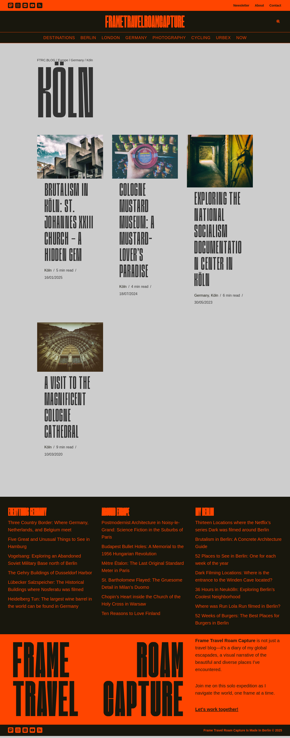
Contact (275, 5)
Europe (63, 60)
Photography (169, 37)
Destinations (59, 37)
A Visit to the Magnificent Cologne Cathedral (67, 410)
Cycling (201, 37)
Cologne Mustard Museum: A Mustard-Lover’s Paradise (137, 232)
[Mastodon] (10, 5)
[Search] (278, 21)
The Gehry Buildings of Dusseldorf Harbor (50, 574)
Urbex (224, 37)
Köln (48, 271)
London (110, 37)
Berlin (88, 37)
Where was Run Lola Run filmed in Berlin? (237, 608)
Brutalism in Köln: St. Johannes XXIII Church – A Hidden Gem (69, 224)
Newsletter (241, 5)
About (259, 5)
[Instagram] (18, 5)
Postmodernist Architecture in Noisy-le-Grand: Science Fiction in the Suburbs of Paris (142, 532)
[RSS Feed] (39, 732)
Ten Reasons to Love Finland (131, 615)
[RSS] (39, 5)
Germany (136, 37)
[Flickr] (25, 5)
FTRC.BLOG (46, 60)
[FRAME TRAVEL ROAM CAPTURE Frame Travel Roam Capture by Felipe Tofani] (145, 21)
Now (242, 37)
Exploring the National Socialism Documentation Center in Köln (218, 241)
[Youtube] (32, 5)
